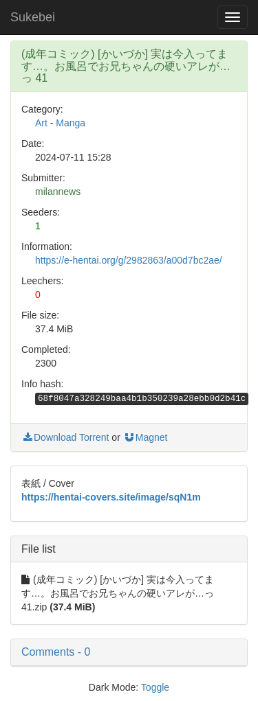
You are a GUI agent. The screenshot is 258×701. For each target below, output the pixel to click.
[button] (129, 652)
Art (41, 122)
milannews (57, 191)
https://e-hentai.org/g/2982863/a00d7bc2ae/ (128, 260)
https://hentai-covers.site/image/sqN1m (111, 497)
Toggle (155, 687)
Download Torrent (65, 437)
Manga (70, 122)
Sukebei (32, 17)
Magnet (145, 437)
